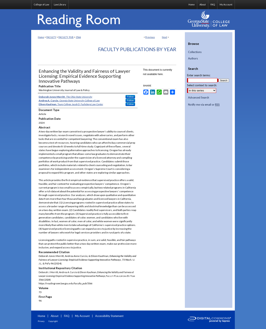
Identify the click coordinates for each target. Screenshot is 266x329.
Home (41, 37)
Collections (195, 52)
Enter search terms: (198, 75)
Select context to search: (202, 85)
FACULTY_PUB (66, 37)
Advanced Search (198, 97)
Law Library (60, 4)
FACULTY (51, 37)
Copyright (53, 321)
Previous (150, 37)
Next (164, 37)
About (54, 316)
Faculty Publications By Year (137, 49)
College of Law (41, 4)
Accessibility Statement (109, 316)
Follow (130, 96)
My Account (82, 316)
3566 (78, 37)
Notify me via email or (204, 104)
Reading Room (108, 19)
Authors (193, 58)
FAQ (66, 316)
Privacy (41, 321)
